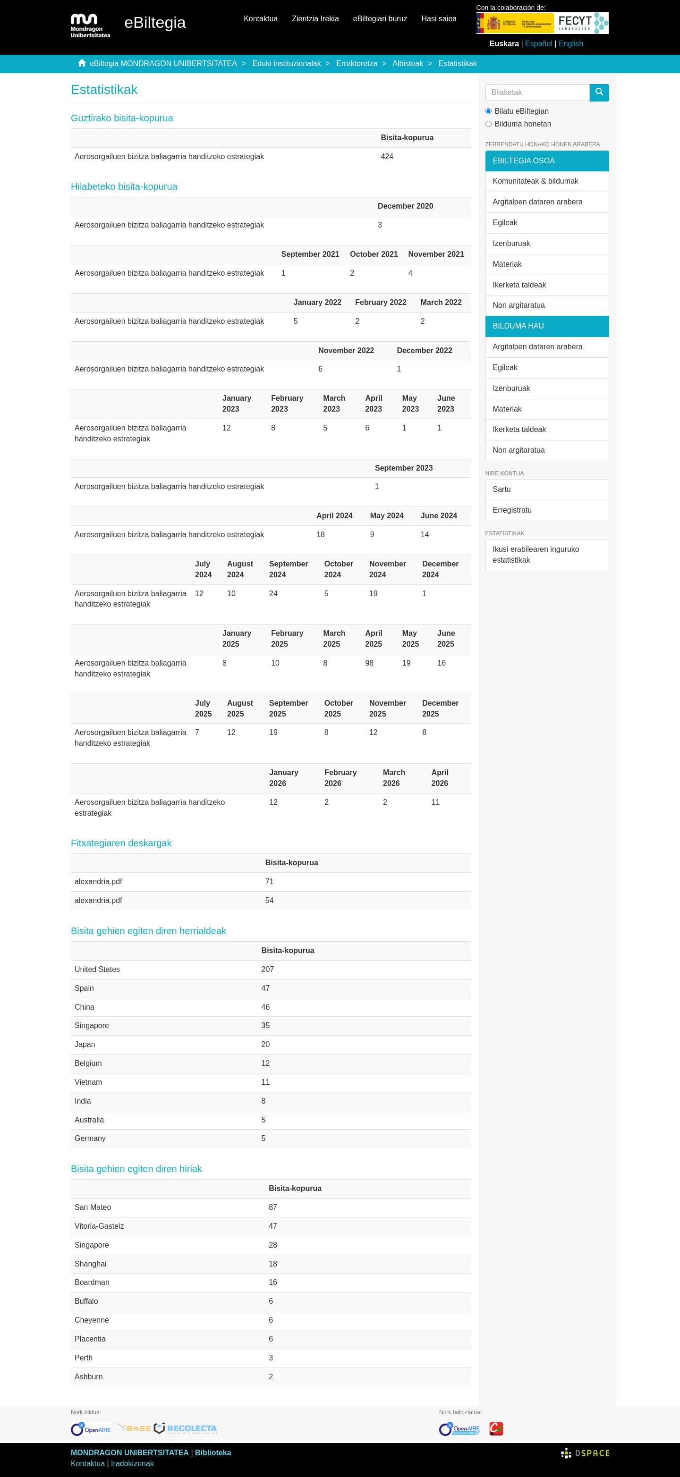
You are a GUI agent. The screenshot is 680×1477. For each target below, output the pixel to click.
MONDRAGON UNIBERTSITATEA (130, 1453)
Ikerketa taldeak (519, 285)
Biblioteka (213, 1453)
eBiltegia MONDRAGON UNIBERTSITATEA (163, 63)
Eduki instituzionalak (287, 63)
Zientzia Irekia (315, 19)
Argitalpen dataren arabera (538, 202)
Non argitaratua (519, 305)
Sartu (502, 489)
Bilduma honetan (518, 124)
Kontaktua (261, 19)
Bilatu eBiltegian (517, 111)
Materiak (507, 264)
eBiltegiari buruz (380, 19)
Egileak (505, 223)
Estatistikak (458, 63)
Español (538, 44)
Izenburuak (511, 243)
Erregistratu (512, 510)
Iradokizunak (132, 1464)
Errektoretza (356, 63)
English (571, 44)
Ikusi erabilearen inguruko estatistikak (536, 554)
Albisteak (407, 63)
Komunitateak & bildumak (535, 181)
